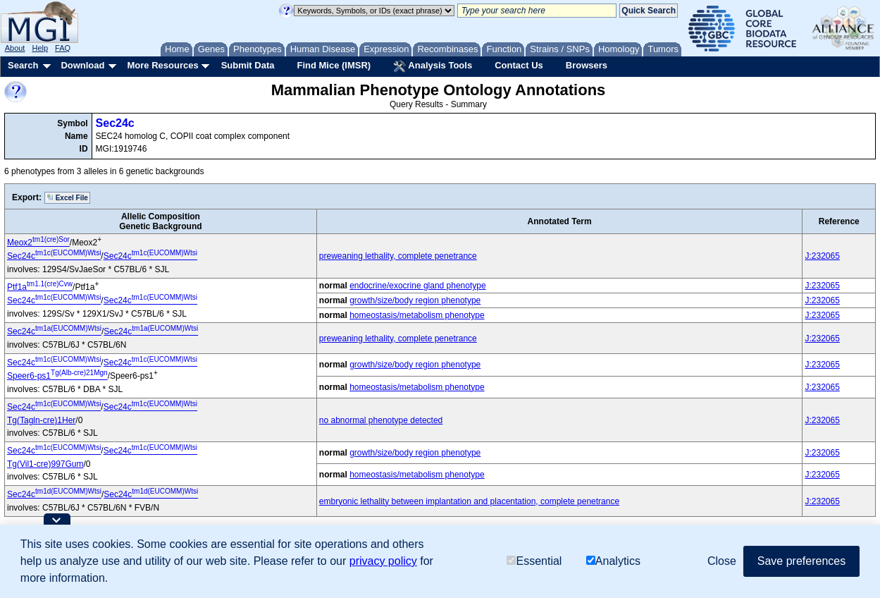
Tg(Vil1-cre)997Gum (45, 464)
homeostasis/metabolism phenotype (416, 315)
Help (40, 48)
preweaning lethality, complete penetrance (398, 256)
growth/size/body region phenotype (415, 300)
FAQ (62, 48)
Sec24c (115, 123)
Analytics (613, 561)
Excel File (67, 197)
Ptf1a (40, 287)
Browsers (586, 65)
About (15, 48)
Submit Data (248, 65)
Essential (534, 561)
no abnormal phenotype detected (380, 420)
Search (23, 65)
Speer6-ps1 (57, 376)
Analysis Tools (432, 66)
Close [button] (721, 561)
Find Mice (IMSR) (334, 65)
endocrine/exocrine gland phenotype (417, 286)
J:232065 (822, 256)
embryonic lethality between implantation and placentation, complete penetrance (469, 501)
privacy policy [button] (383, 561)
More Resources (162, 65)
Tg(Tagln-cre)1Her (41, 420)
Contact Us (519, 65)
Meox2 (38, 243)
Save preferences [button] (801, 561)
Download (82, 65)
